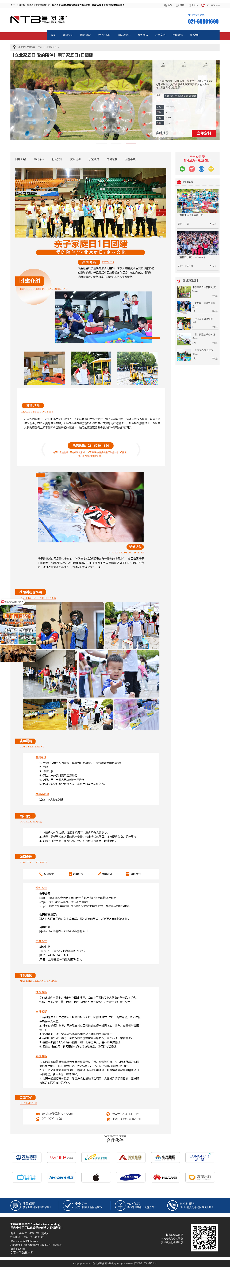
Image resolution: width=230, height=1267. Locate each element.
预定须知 (94, 159)
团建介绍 (20, 159)
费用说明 (75, 159)
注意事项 (130, 159)
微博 (182, 5)
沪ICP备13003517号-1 (145, 1263)
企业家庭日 (51, 47)
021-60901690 (213, 5)
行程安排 (57, 159)
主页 (40, 47)
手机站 (194, 5)
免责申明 (16, 1252)
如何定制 (112, 159)
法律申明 (27, 1252)
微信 (170, 5)
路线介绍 (39, 159)
